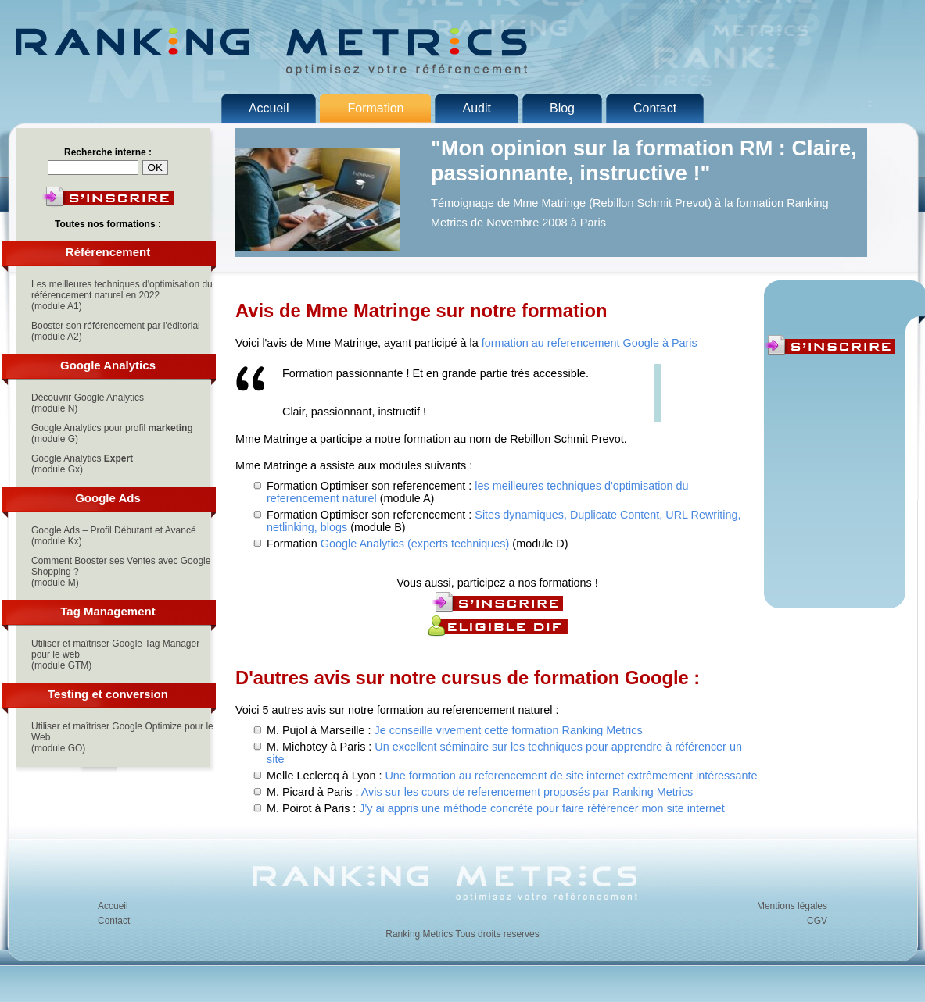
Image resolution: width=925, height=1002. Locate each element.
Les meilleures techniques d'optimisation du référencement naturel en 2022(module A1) (122, 295)
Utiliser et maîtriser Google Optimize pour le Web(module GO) (122, 737)
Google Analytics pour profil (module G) (112, 433)
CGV (817, 920)
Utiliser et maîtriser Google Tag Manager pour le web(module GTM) (115, 654)
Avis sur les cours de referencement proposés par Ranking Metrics (527, 792)
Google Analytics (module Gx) (82, 464)
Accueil (113, 905)
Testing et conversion (108, 694)
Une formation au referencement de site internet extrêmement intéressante (571, 775)
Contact (114, 920)
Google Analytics (108, 365)
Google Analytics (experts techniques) (415, 543)
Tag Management (107, 611)
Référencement (108, 252)
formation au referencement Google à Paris (589, 343)
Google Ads (108, 498)
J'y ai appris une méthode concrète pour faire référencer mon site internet (542, 808)
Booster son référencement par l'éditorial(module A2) (115, 331)
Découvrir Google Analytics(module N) (87, 403)
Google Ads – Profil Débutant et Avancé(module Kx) (113, 536)
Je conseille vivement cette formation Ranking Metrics (509, 730)
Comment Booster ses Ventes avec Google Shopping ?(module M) (120, 571)
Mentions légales (792, 905)
